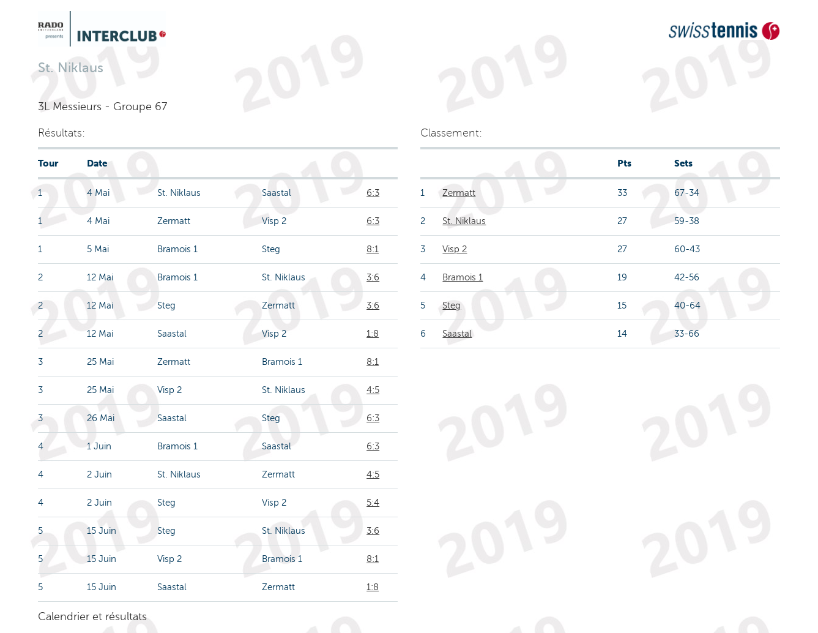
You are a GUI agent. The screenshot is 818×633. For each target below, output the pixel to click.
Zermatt (458, 193)
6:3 (372, 193)
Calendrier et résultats (92, 616)
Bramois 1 (462, 277)
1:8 (372, 334)
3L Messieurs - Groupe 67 (102, 106)
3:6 (372, 277)
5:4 (372, 503)
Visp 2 (454, 249)
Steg (451, 305)
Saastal (457, 334)
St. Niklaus (464, 221)
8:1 (372, 249)
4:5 (372, 390)
